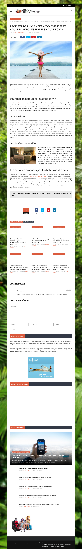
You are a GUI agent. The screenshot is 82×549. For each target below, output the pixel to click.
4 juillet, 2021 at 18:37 (21, 292)
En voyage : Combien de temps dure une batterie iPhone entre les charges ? (39, 456)
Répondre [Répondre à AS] (68, 290)
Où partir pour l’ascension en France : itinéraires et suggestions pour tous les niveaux (40, 413)
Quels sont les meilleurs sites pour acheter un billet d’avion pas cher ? (38, 495)
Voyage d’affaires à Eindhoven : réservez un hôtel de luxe (61, 240)
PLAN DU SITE (61, 543)
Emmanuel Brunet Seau (20, 32)
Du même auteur (28, 221)
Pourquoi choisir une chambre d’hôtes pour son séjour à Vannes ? (61, 267)
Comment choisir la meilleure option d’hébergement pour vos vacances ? (18, 241)
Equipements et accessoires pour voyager (20, 452)
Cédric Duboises (27, 470)
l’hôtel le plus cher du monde (38, 176)
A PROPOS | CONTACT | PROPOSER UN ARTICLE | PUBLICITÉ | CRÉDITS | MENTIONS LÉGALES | (33, 543)
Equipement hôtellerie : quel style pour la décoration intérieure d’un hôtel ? (39, 504)
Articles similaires (16, 221)
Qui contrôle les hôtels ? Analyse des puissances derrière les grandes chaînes (41, 267)
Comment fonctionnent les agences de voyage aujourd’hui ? (35, 477)
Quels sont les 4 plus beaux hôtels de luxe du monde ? (33, 468)
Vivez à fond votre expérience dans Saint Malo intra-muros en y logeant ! (19, 267)
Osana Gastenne (27, 506)
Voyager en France (16, 409)
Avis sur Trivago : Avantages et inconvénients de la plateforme (41, 240)
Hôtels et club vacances (15, 18)
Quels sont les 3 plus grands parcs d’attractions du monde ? (35, 486)
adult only (19, 103)
